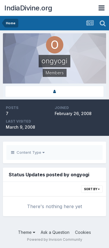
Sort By (92, 189)
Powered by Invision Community (54, 239)
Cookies (83, 232)
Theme (26, 232)
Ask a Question (55, 232)
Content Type (27, 152)
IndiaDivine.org (28, 8)
